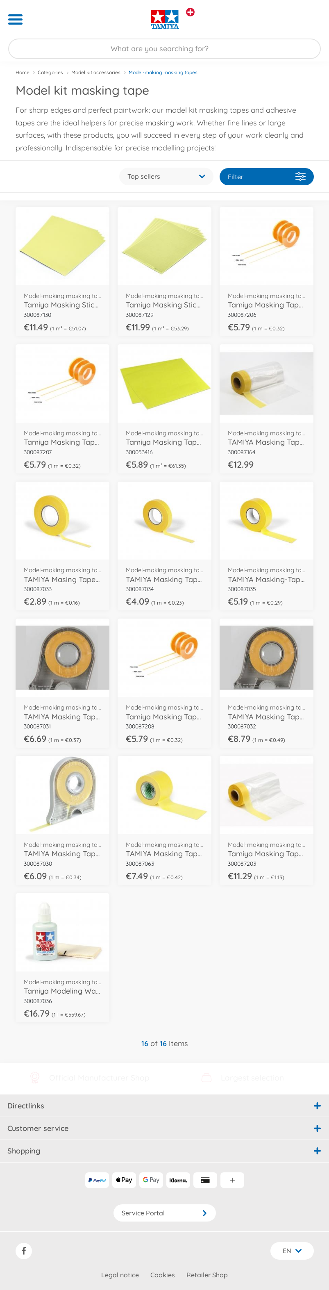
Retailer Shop (207, 1275)
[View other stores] (190, 12)
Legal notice (120, 1275)
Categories (50, 72)
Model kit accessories (95, 72)
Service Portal (165, 1213)
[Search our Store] (164, 49)
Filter (267, 176)
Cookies (162, 1275)
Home (22, 72)
